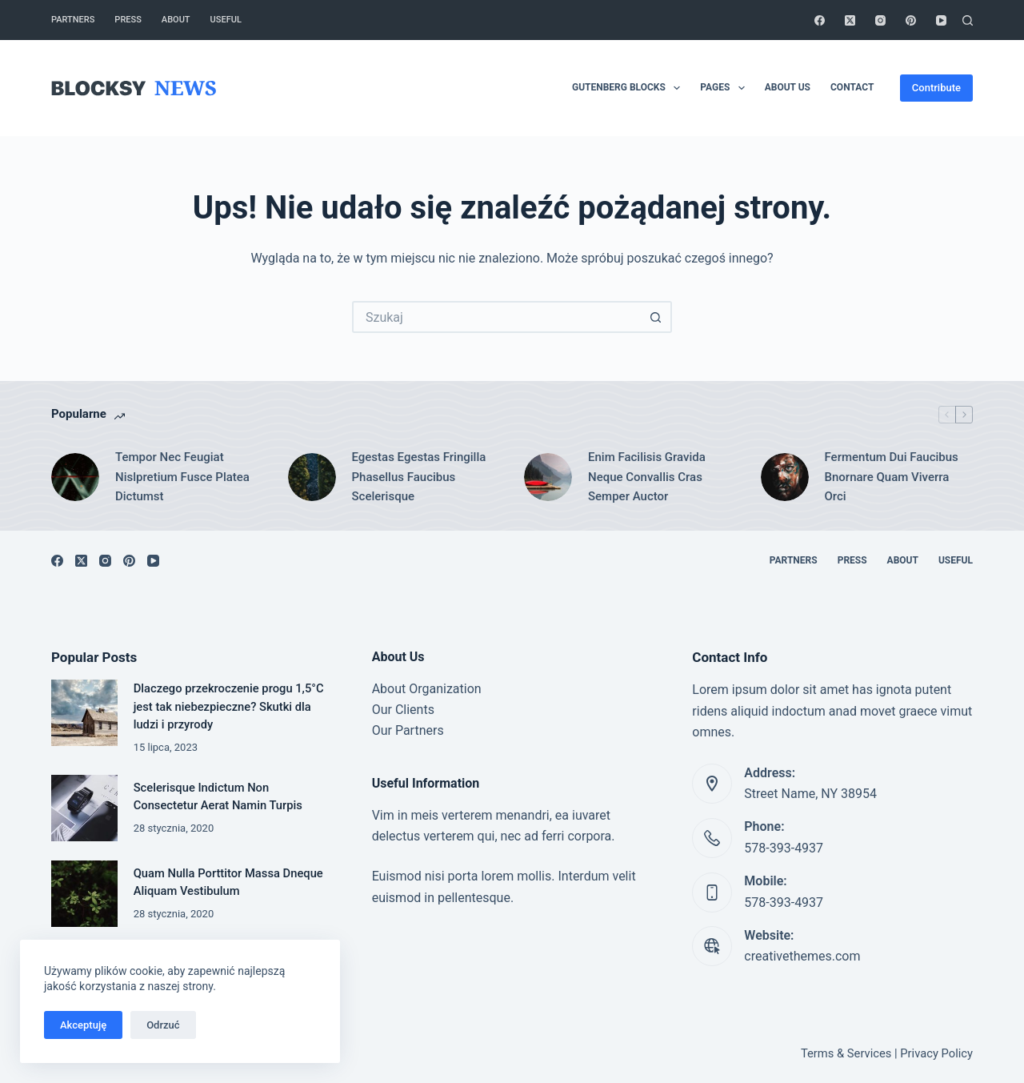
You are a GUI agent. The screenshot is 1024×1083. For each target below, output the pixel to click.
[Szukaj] (967, 20)
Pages (725, 88)
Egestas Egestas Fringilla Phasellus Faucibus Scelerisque (419, 477)
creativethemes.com (802, 956)
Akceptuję (83, 1025)
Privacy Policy (936, 1053)
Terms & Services (846, 1053)
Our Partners (408, 730)
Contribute (936, 88)
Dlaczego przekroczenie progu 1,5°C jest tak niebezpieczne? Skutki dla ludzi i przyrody (229, 706)
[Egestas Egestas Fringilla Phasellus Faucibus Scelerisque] (312, 477)
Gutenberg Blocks (629, 88)
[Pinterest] (911, 20)
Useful (226, 19)
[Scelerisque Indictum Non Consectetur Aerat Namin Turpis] (84, 808)
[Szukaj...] (496, 317)
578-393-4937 (783, 848)
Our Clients (403, 709)
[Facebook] (819, 20)
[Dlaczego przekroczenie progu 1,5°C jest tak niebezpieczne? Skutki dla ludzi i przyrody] (84, 713)
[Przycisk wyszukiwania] (656, 317)
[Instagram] (880, 20)
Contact (852, 87)
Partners (72, 19)
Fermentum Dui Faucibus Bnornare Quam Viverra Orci (891, 477)
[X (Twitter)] (850, 20)
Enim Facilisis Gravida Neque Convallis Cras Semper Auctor (647, 477)
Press (127, 19)
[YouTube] (941, 20)
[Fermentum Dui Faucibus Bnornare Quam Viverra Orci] (785, 477)
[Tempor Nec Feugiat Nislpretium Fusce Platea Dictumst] (75, 477)
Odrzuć (162, 1025)
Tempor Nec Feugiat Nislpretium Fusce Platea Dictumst (182, 477)
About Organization (427, 688)
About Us (787, 87)
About (176, 19)
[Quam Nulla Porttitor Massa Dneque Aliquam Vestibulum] (84, 893)
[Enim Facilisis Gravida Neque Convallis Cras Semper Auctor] (548, 477)
